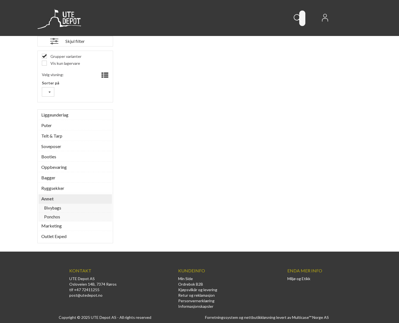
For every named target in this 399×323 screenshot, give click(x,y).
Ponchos (52, 216)
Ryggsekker (52, 188)
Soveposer (51, 146)
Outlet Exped (53, 236)
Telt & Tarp (51, 135)
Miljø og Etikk (298, 278)
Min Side (185, 278)
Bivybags (52, 207)
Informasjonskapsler (195, 306)
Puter (46, 125)
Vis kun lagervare (65, 63)
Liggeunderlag (54, 114)
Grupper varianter (65, 56)
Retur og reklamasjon (196, 295)
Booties (48, 156)
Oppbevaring (54, 167)
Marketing (51, 225)
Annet (47, 198)
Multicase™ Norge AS (310, 317)
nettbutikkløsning (259, 317)
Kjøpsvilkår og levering (197, 289)
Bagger (48, 177)
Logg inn (325, 19)
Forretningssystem (221, 317)
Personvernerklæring (196, 300)
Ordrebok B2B (190, 284)
